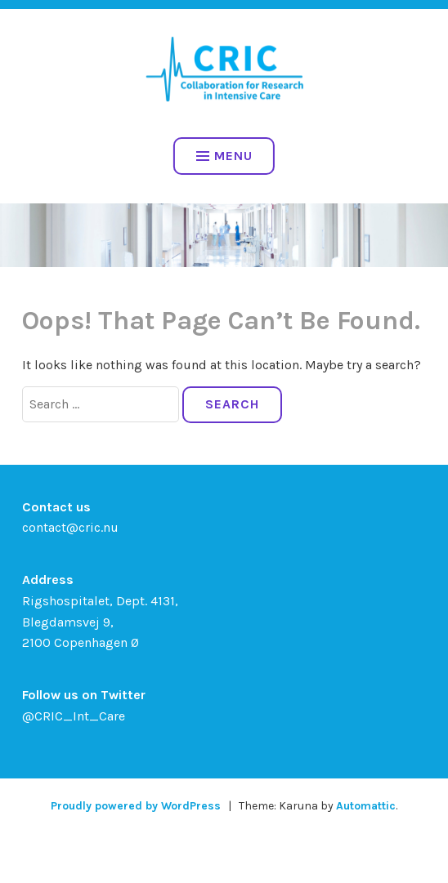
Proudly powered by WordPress (136, 806)
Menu (224, 155)
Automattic (366, 806)
